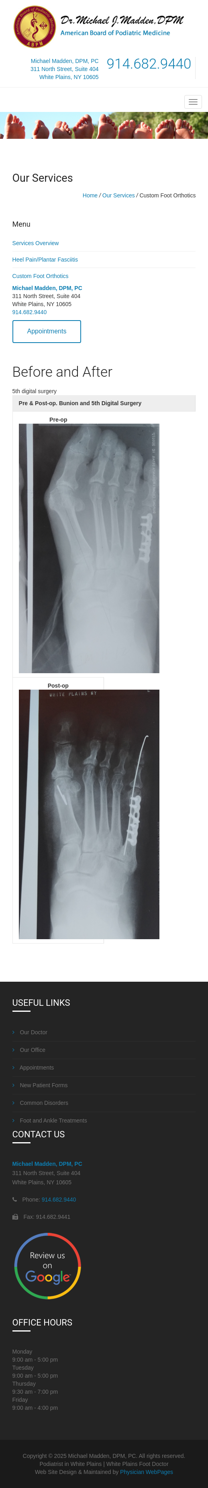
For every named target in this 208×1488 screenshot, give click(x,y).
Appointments (47, 331)
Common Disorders (40, 1103)
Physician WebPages (146, 1472)
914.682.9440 (29, 312)
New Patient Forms (40, 1085)
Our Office (28, 1050)
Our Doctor (29, 1032)
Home (90, 195)
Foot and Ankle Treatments (49, 1120)
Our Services (118, 195)
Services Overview (35, 243)
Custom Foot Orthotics (40, 276)
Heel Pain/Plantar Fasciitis (45, 259)
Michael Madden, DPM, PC (47, 288)
